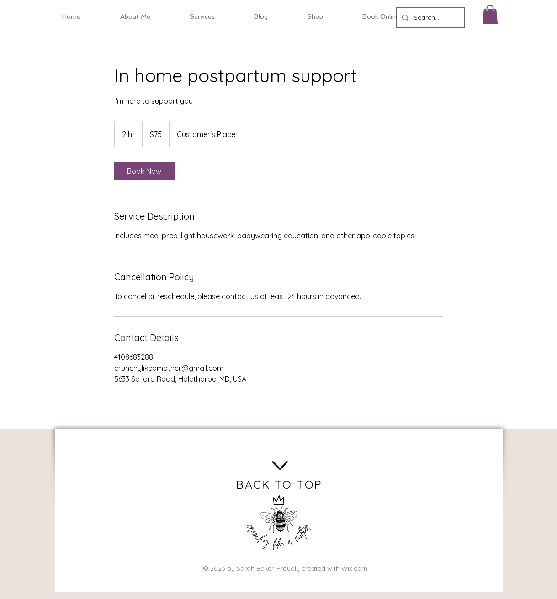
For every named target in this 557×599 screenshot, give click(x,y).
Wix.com (354, 568)
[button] (490, 14)
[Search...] (429, 17)
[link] (144, 171)
